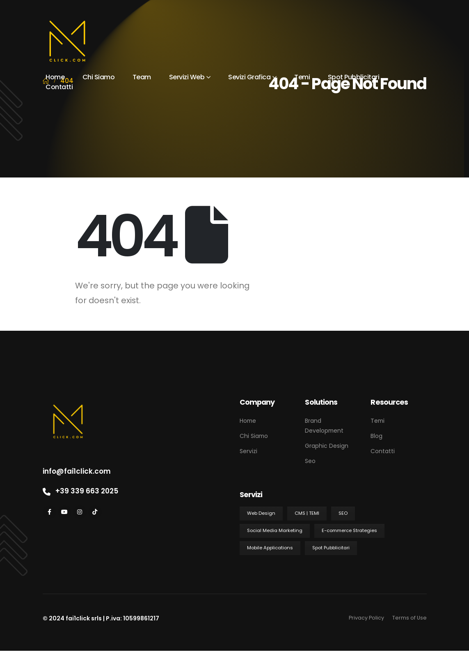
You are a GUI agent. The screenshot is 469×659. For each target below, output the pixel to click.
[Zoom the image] (68, 401)
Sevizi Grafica (249, 77)
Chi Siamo (98, 77)
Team (142, 77)
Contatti (59, 87)
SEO (343, 513)
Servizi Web (187, 77)
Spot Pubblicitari (354, 77)
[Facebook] (49, 512)
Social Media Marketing (274, 530)
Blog (376, 436)
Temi (302, 77)
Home (55, 77)
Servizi (248, 451)
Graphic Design (326, 446)
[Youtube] (64, 512)
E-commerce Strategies (349, 530)
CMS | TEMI (307, 513)
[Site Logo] (67, 41)
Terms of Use (409, 617)
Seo (310, 461)
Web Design (261, 513)
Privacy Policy (366, 617)
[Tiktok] (95, 512)
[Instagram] (80, 512)
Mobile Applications (270, 547)
